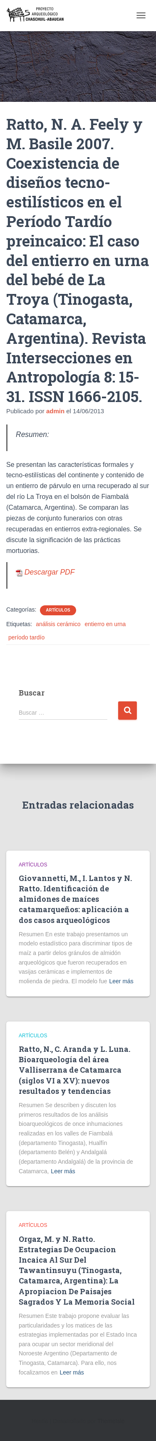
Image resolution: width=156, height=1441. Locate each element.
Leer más (121, 981)
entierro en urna (105, 624)
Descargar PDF (45, 572)
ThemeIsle (110, 1421)
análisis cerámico (58, 624)
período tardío (26, 637)
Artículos (58, 610)
